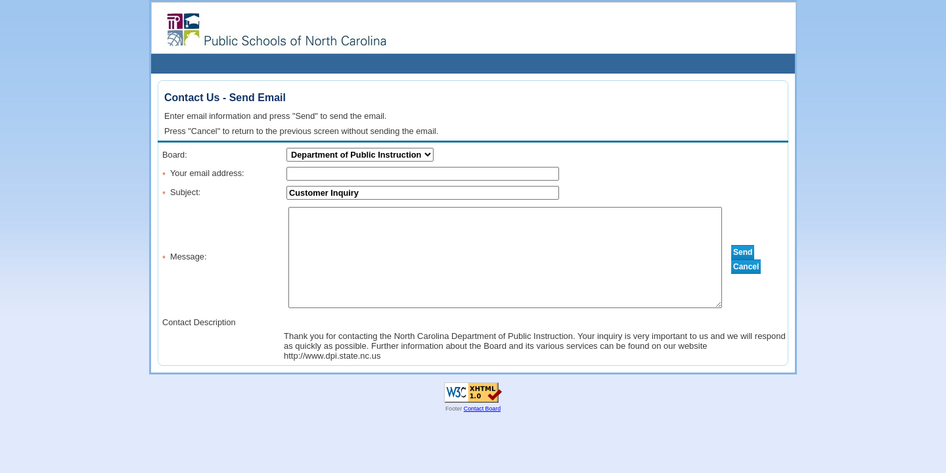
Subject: (185, 192)
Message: (188, 256)
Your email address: (207, 173)
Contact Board (482, 408)
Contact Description (199, 322)
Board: (174, 155)
